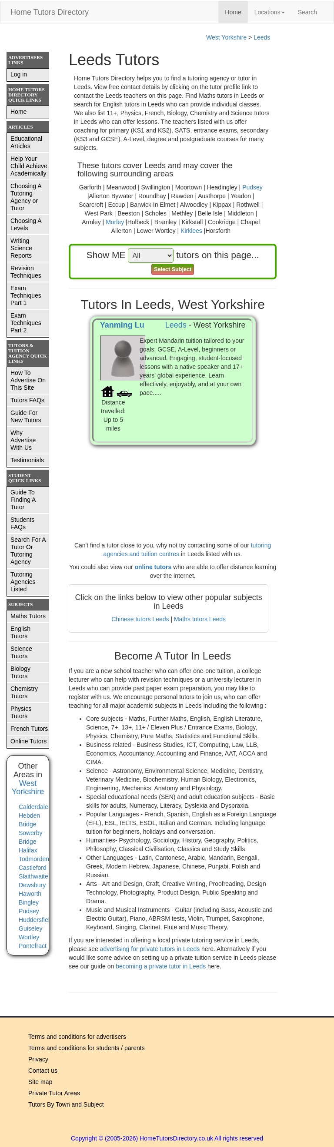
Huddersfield (36, 919)
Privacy (38, 1059)
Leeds (262, 37)
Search (307, 12)
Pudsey (252, 187)
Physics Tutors (20, 712)
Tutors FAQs (27, 400)
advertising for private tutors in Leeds (150, 948)
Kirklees (191, 230)
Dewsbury (32, 885)
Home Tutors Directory (49, 12)
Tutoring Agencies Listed (23, 582)
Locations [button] (269, 12)
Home (236, 11)
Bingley (29, 902)
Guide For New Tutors (25, 416)
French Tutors (29, 728)
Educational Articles (26, 142)
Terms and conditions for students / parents (86, 1047)
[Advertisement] (173, 484)
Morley (115, 222)
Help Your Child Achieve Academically (28, 166)
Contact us (42, 1070)
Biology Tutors (20, 672)
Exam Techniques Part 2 (25, 323)
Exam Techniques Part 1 (25, 295)
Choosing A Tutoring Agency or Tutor (26, 197)
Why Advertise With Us (23, 440)
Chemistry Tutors (24, 692)
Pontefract (33, 945)
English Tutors (20, 632)
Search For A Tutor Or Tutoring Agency (28, 550)
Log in (18, 74)
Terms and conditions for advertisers (77, 1036)
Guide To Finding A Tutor (23, 500)
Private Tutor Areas (54, 1093)
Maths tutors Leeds (200, 619)
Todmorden (34, 858)
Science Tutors (21, 652)
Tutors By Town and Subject (66, 1104)
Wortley (29, 937)
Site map (40, 1081)
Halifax (28, 850)
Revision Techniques (25, 272)
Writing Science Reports (21, 248)
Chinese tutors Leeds (140, 619)
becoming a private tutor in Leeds (161, 966)
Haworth (30, 893)
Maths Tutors (28, 616)
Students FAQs (22, 523)
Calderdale (33, 806)
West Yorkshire (226, 37)
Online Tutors (28, 741)
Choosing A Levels (26, 224)
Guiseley (30, 928)
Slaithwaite (33, 876)
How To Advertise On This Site (28, 380)
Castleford (33, 867)
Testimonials (27, 460)
